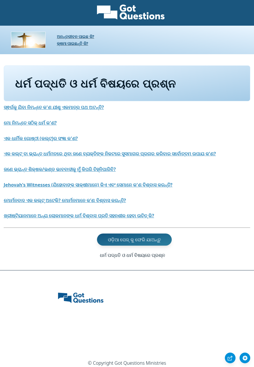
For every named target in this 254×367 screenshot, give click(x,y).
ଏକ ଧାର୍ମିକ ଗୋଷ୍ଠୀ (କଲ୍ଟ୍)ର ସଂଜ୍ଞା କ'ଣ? (41, 138)
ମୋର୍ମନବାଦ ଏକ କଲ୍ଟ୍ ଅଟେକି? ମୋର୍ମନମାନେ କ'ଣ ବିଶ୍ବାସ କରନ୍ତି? (65, 200)
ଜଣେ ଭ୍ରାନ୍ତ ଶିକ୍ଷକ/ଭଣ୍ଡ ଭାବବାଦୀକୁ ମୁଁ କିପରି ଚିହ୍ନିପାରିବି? (60, 169)
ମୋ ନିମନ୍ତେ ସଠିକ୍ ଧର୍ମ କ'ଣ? (30, 123)
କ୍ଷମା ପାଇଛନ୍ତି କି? (72, 43)
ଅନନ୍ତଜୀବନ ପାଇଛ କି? (75, 36)
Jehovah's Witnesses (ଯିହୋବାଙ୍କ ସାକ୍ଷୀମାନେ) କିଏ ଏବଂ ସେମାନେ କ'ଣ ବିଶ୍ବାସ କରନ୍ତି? (88, 185)
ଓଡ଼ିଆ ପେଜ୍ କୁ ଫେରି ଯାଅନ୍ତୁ (134, 239)
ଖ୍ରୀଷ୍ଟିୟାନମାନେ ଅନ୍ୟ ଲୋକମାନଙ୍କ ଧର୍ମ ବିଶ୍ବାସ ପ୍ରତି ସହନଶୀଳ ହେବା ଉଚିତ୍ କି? (79, 215)
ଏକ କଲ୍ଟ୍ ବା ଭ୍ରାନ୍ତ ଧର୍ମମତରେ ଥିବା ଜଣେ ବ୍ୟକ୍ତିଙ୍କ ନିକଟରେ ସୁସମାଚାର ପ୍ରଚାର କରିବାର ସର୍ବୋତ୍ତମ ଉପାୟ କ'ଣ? (110, 153)
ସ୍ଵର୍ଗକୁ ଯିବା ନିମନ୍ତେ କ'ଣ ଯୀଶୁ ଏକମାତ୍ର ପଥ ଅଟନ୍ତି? (54, 107)
